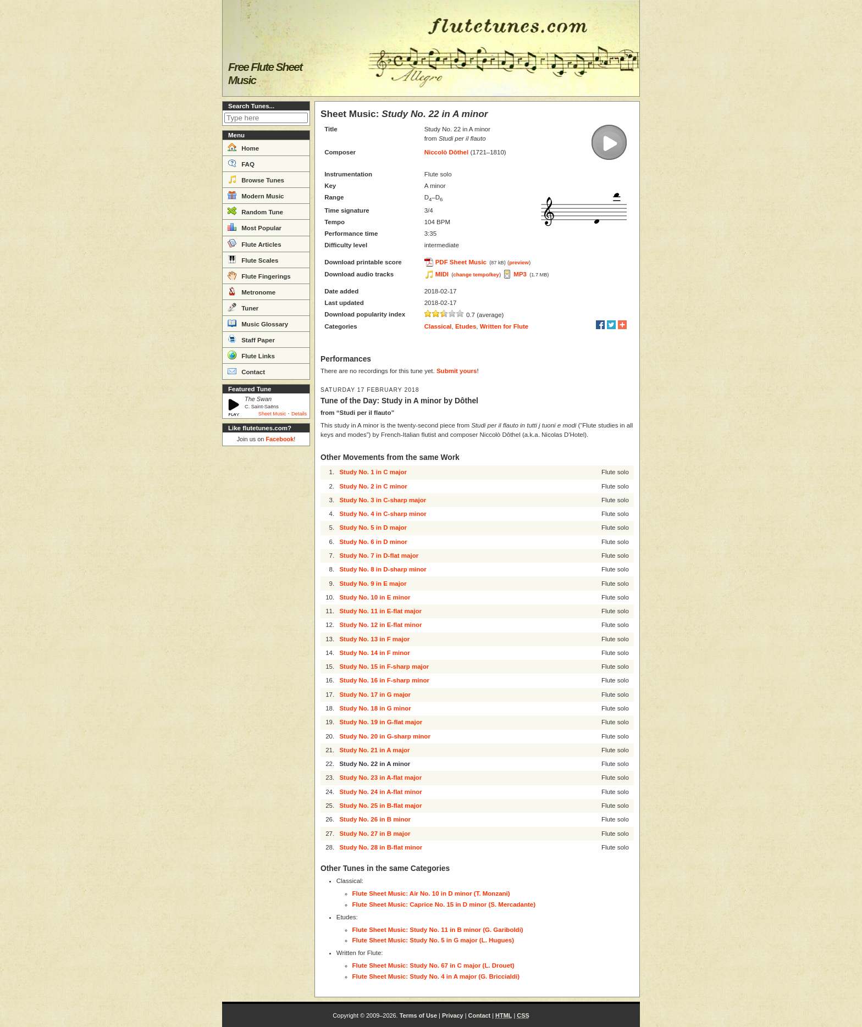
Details (299, 414)
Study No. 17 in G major (375, 694)
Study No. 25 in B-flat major (380, 805)
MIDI (442, 274)
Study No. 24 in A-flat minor (380, 792)
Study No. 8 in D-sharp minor (382, 569)
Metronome (251, 291)
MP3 (520, 274)
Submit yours (456, 371)
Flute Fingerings (259, 275)
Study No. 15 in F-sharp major (384, 666)
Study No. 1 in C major (373, 472)
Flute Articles (254, 243)
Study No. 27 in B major (374, 833)
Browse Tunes (256, 179)
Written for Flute (504, 326)
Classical (438, 326)
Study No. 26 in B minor (375, 819)
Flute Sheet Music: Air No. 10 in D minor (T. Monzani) (431, 893)
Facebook (280, 439)
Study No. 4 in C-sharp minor (382, 513)
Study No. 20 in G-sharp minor (384, 736)
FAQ (241, 163)
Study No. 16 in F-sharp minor (384, 680)
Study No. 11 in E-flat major (380, 611)
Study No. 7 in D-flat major (378, 555)
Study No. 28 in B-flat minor (380, 847)
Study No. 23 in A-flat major (380, 777)
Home (243, 147)
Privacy (452, 1015)
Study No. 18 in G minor (375, 708)
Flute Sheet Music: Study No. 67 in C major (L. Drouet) (433, 965)
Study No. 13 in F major (374, 639)
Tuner (243, 307)
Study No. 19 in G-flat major (380, 722)
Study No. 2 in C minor (373, 486)
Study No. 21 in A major (374, 750)
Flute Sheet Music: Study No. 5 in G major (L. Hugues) (433, 940)
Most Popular (254, 227)
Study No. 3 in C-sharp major (382, 500)
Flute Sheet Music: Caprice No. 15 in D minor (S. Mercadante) (444, 904)
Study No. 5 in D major (373, 527)
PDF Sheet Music (461, 262)
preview (519, 262)
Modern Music (256, 195)
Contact (246, 371)
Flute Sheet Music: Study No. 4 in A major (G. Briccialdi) (436, 976)
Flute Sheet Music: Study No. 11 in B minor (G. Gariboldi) (437, 929)
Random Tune (255, 211)
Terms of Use (418, 1015)
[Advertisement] (266, 615)
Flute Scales (253, 259)
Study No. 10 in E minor (374, 597)
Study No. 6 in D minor (373, 542)
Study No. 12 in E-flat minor (380, 624)
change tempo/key (476, 274)
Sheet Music (272, 414)
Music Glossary (258, 323)
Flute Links (251, 355)
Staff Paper (251, 339)
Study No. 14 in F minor (374, 652)
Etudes (465, 326)
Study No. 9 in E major (372, 583)
